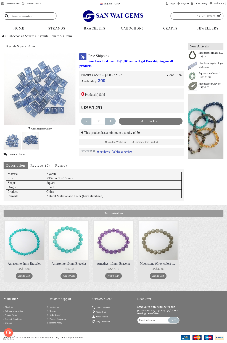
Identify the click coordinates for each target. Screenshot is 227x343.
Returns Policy (54, 323)
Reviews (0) (40, 165)
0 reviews (103, 151)
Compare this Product (146, 142)
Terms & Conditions (12, 319)
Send (173, 320)
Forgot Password (101, 321)
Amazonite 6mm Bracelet (24, 263)
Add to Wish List (117, 142)
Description (15, 165)
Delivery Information (13, 311)
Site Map (7, 323)
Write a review (122, 151)
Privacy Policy (10, 315)
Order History (54, 315)
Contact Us (53, 307)
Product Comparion (56, 319)
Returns (51, 311)
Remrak (61, 165)
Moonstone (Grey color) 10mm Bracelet (159, 263)
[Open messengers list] (8, 332)
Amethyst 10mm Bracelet (113, 263)
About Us (8, 307)
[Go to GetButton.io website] (8, 339)
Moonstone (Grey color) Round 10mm (211, 83)
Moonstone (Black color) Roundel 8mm (211, 52)
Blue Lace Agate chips (211, 63)
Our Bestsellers (113, 213)
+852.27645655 (101, 307)
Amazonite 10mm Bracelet (69, 263)
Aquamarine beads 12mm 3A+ (211, 73)
